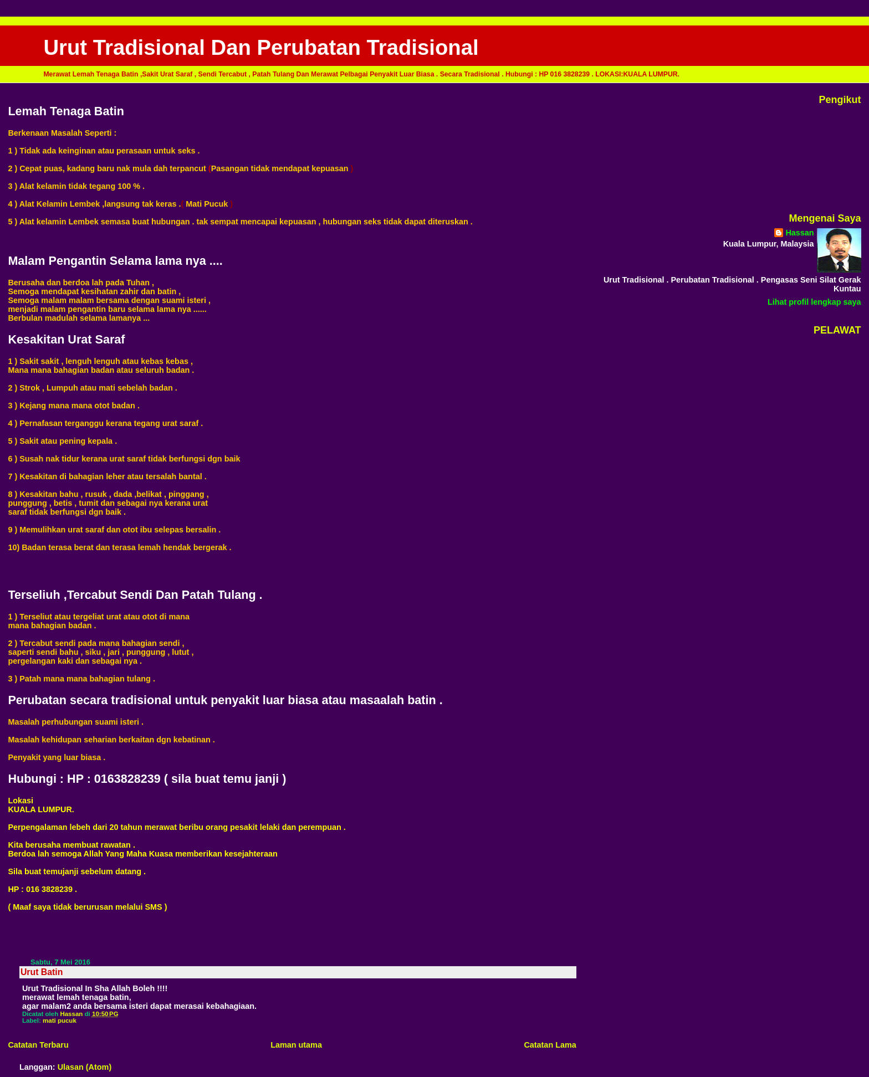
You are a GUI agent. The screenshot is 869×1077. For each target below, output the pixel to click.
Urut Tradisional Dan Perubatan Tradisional (260, 47)
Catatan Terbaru (38, 1044)
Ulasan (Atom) (85, 1067)
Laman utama (296, 1044)
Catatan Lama (550, 1044)
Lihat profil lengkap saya (814, 302)
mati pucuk (59, 1020)
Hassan (799, 232)
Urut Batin (42, 972)
